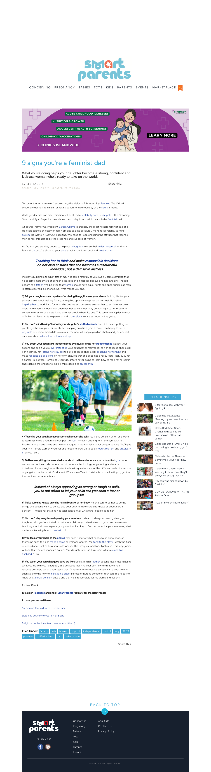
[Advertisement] (105, 29)
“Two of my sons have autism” (172, 502)
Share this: (115, 183)
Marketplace (164, 87)
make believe (72, 636)
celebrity (87, 215)
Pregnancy (64, 87)
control (107, 631)
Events (142, 87)
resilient (109, 448)
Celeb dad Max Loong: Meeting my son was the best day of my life (172, 419)
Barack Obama (67, 226)
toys (59, 636)
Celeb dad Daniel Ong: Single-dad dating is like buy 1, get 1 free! (172, 447)
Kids (110, 87)
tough (100, 448)
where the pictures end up (55, 336)
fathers (44, 631)
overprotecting (58, 347)
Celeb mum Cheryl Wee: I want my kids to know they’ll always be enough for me (171, 472)
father (39, 284)
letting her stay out (53, 351)
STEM (125, 631)
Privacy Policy (106, 731)
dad (34, 250)
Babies (84, 87)
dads (95, 215)
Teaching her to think (52, 261)
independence (91, 631)
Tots (98, 87)
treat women (106, 250)
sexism (26, 234)
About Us (103, 720)
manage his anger (60, 573)
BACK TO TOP (105, 705)
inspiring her (29, 304)
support (75, 631)
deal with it (59, 530)
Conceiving (40, 87)
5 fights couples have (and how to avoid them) (48, 623)
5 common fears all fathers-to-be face (44, 608)
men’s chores (57, 541)
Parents (124, 87)
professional (75, 316)
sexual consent (43, 577)
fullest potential (107, 246)
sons (63, 250)
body (116, 631)
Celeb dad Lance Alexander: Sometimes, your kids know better (170, 460)
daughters (108, 215)
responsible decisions (101, 261)
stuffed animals (45, 636)
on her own (86, 363)
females (105, 203)
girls (118, 460)
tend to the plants (103, 541)
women (68, 284)
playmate (27, 332)
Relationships (163, 397)
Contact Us (105, 726)
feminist (112, 219)
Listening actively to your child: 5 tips (43, 615)
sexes (104, 207)
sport (74, 440)
